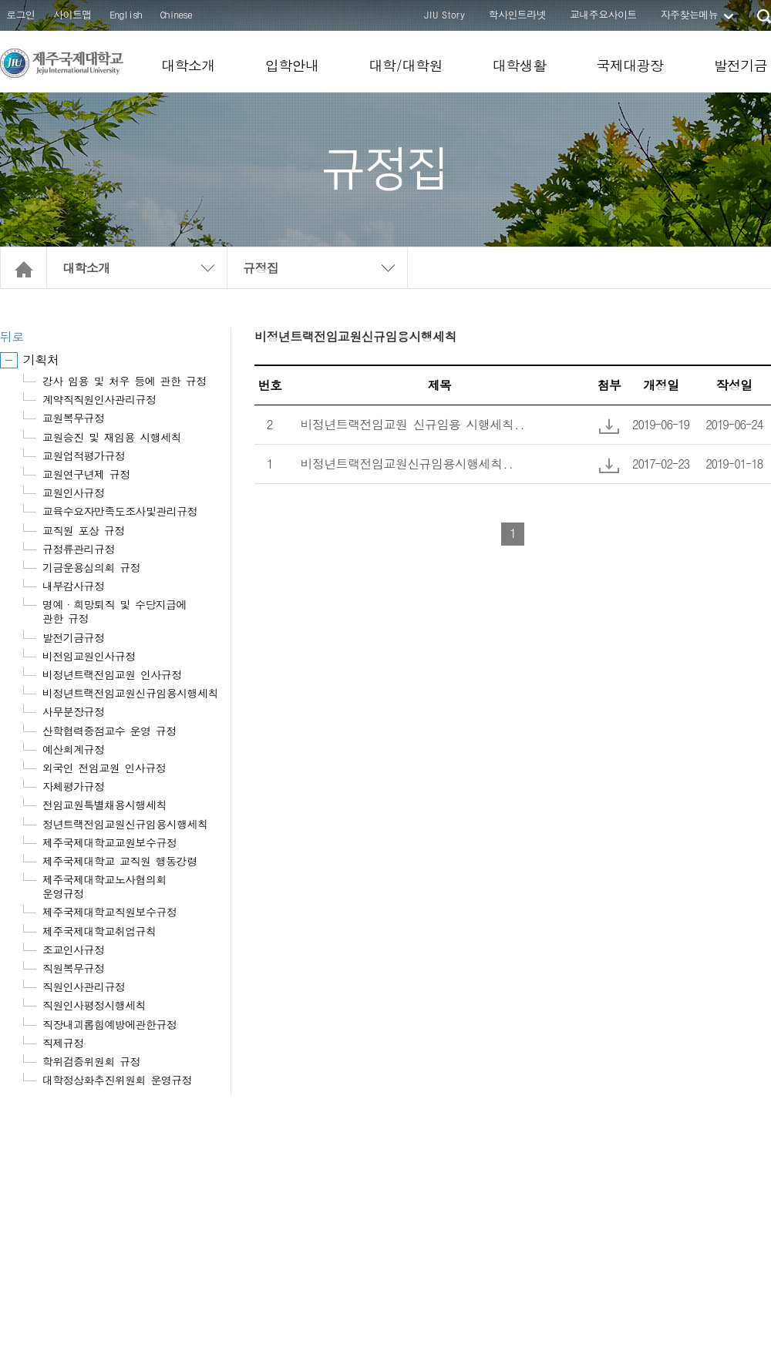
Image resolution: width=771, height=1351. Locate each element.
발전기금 (740, 65)
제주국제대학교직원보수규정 (109, 911)
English (126, 14)
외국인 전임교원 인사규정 (104, 767)
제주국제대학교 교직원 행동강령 (119, 861)
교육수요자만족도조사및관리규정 (119, 511)
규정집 (260, 268)
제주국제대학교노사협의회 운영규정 (104, 886)
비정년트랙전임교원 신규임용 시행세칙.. (413, 424)
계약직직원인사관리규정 (99, 399)
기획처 (41, 359)
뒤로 (12, 336)
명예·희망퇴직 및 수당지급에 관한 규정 (114, 611)
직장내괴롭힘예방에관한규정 (109, 1024)
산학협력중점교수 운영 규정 (109, 730)
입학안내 (292, 65)
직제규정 (63, 1042)
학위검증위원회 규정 (91, 1061)
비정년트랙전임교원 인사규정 (112, 674)
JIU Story (444, 14)
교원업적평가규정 (83, 455)
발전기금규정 (73, 637)
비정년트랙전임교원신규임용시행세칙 (130, 693)
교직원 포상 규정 (83, 530)
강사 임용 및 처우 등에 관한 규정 (124, 380)
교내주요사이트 (603, 14)
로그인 (20, 14)
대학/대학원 (405, 65)
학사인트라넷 (517, 14)
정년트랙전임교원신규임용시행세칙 (124, 824)
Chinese (176, 14)
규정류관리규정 (78, 548)
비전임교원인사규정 (89, 656)
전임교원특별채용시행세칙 (104, 804)
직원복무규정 (73, 968)
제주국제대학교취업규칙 (99, 931)
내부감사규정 (73, 585)
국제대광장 (629, 65)
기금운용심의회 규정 (91, 567)
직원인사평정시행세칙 (94, 1005)
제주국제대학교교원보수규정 (109, 842)
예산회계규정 (73, 749)
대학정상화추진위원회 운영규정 (117, 1079)
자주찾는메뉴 (689, 14)
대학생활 (520, 65)
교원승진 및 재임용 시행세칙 (111, 437)
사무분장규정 (73, 711)
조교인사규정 (73, 949)
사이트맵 (72, 14)
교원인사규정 (73, 492)
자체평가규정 (73, 786)
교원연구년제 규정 (86, 474)
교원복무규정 (73, 417)
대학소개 (188, 65)
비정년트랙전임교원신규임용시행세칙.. (407, 463)
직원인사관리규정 (83, 986)
